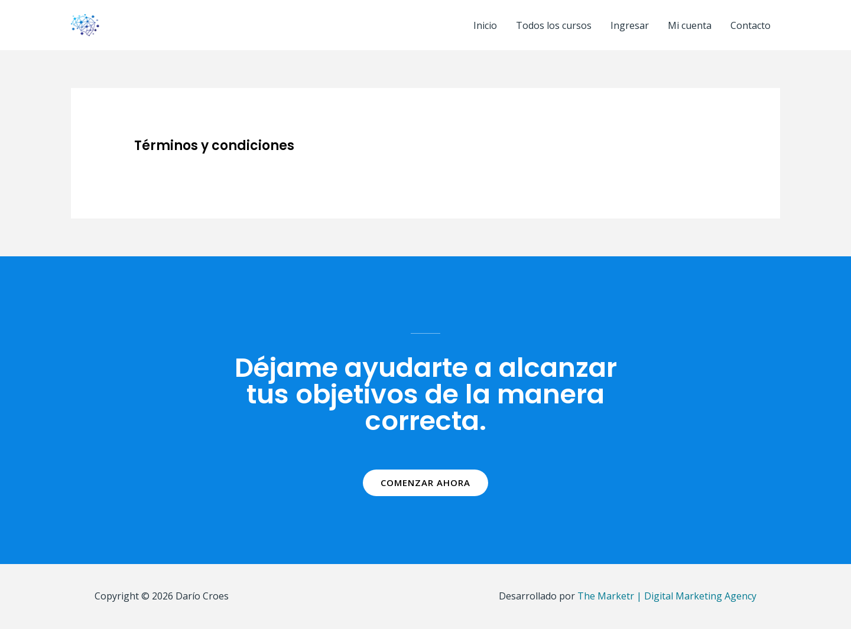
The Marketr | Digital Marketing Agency (666, 595)
